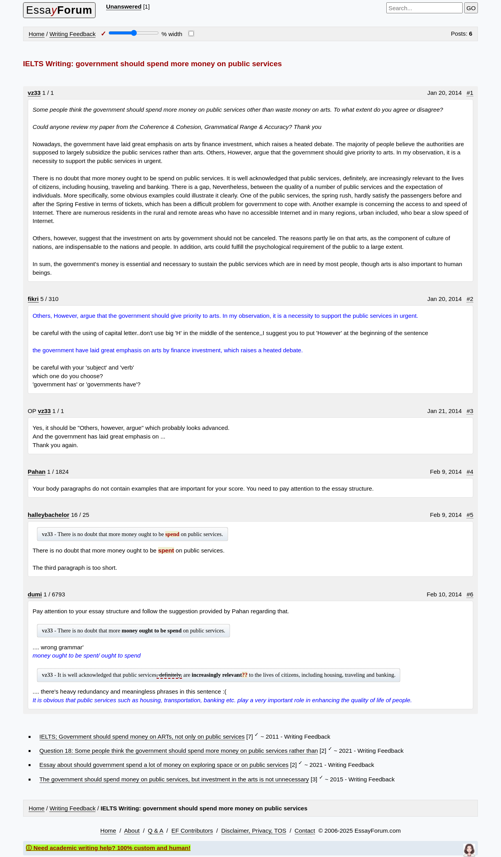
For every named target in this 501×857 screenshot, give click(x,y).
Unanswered (123, 6)
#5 (470, 514)
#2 (470, 298)
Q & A (155, 830)
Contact (305, 830)
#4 (470, 471)
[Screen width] (133, 33)
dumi (35, 594)
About (132, 830)
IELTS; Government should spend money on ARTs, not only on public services (142, 736)
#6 (470, 594)
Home (37, 34)
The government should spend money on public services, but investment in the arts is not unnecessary (174, 779)
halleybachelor (48, 514)
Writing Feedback (72, 34)
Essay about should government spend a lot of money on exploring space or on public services (164, 764)
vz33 (34, 92)
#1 (470, 92)
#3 (470, 411)
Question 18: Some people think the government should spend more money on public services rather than (179, 750)
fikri (33, 298)
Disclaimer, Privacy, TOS (253, 830)
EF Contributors (192, 830)
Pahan (37, 471)
